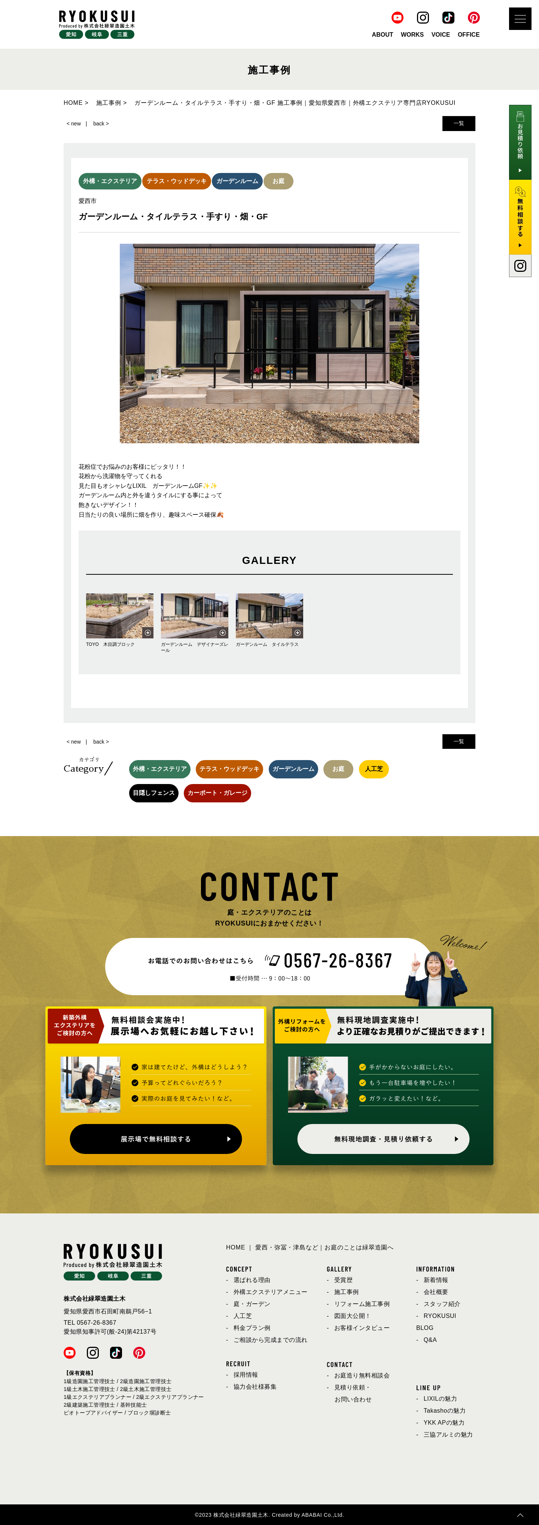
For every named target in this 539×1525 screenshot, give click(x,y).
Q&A (430, 1340)
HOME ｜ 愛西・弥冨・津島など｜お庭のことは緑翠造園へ (310, 1247)
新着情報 (436, 1280)
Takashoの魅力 (445, 1410)
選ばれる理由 (252, 1280)
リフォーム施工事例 (362, 1304)
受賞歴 (343, 1280)
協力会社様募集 (255, 1386)
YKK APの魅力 (444, 1422)
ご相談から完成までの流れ (271, 1340)
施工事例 (346, 1292)
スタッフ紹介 (442, 1304)
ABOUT (382, 34)
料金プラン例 (252, 1328)
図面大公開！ (352, 1316)
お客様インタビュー (362, 1328)
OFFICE (469, 34)
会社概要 (436, 1292)
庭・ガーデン (252, 1304)
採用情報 (246, 1374)
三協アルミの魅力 (448, 1434)
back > (101, 124)
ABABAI (312, 1515)
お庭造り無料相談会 (362, 1375)
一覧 (459, 123)
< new (74, 124)
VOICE (441, 34)
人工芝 (243, 1316)
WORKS (412, 34)
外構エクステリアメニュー (271, 1292)
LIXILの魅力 (440, 1398)
